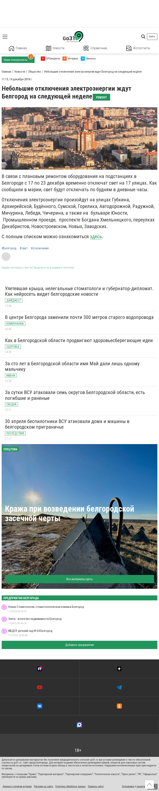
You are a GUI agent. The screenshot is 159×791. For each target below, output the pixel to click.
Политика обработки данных (70, 786)
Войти (152, 36)
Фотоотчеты (138, 48)
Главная (18, 48)
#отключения (40, 248)
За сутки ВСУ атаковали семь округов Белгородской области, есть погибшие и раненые (75, 395)
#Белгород (9, 248)
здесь (96, 236)
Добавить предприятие (79, 645)
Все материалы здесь (79, 579)
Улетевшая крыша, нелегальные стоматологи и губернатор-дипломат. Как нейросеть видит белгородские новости (79, 291)
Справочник (95, 48)
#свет (24, 248)
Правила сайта (96, 786)
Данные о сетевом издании (17, 786)
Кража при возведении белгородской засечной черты (69, 513)
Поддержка (128, 786)
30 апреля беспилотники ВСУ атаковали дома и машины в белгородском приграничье (67, 424)
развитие (141, 786)
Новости (55, 48)
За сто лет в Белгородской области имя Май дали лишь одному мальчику (72, 366)
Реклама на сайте (43, 786)
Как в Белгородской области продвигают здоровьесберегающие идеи (79, 340)
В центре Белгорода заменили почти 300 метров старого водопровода (79, 317)
